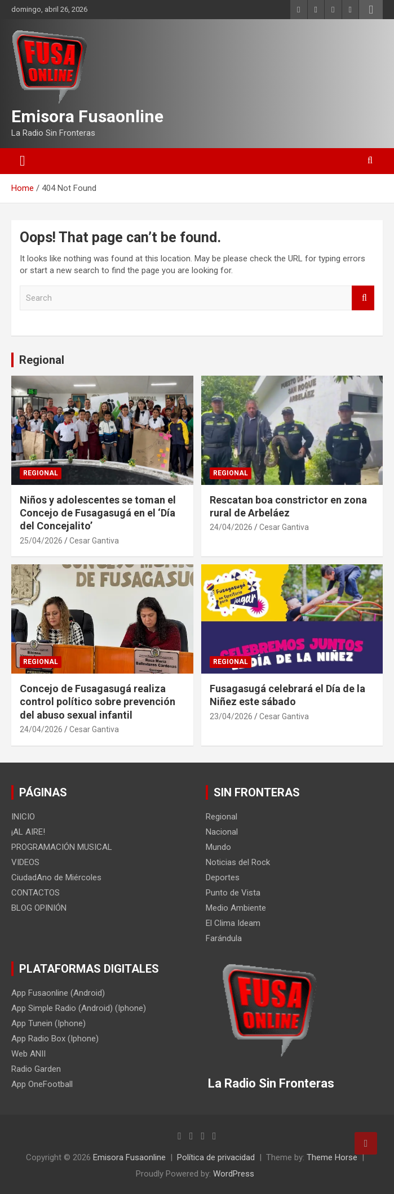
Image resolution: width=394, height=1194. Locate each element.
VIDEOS (25, 862)
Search (363, 298)
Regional (41, 360)
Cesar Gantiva (94, 540)
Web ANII (28, 1054)
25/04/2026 (41, 540)
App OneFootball (42, 1084)
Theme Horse (332, 1157)
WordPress (233, 1174)
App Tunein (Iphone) (48, 1023)
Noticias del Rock (238, 862)
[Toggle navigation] (22, 161)
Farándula (224, 938)
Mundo (218, 847)
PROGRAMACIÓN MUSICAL (61, 847)
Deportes (223, 877)
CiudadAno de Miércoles (56, 877)
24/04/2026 (231, 527)
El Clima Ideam (233, 923)
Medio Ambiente (236, 908)
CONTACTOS (35, 893)
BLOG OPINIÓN (39, 908)
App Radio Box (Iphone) (55, 1038)
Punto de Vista (233, 893)
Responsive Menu (371, 9)
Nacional (222, 832)
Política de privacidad (216, 1157)
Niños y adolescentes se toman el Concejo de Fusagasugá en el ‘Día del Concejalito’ (98, 513)
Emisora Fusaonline (87, 116)
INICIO (23, 817)
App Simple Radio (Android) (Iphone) (78, 1008)
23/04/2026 (231, 716)
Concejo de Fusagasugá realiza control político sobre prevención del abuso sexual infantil (97, 702)
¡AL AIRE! (28, 832)
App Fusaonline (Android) (58, 993)
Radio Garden (36, 1069)
